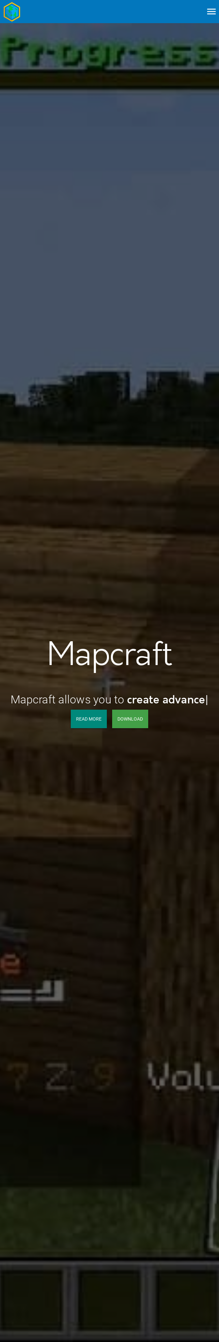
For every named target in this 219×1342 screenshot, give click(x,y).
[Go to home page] (11, 11)
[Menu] (211, 11)
